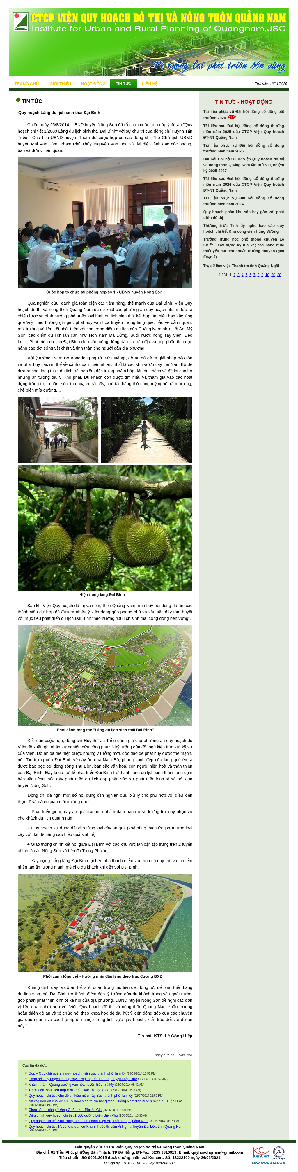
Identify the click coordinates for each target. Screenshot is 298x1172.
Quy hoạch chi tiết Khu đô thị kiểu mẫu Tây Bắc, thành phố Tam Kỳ (81, 1096)
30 (279, 275)
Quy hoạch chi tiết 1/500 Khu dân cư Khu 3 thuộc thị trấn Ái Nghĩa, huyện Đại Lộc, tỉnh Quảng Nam (106, 1126)
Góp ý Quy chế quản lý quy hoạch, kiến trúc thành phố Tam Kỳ (77, 1073)
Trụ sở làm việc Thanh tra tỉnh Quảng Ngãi (241, 266)
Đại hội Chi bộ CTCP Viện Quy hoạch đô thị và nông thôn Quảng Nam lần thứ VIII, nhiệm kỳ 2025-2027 (243, 165)
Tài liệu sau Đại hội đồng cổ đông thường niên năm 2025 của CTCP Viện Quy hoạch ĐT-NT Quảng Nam (243, 132)
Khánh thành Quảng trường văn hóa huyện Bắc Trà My (71, 1084)
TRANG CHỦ (26, 83)
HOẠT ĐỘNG (93, 83)
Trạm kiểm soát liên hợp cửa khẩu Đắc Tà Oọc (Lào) (69, 1090)
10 (267, 275)
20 (273, 275)
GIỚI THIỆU (60, 83)
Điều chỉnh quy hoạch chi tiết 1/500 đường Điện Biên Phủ (73, 1115)
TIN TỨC (123, 83)
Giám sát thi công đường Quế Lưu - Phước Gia (65, 1110)
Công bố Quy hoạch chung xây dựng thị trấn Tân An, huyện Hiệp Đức (83, 1079)
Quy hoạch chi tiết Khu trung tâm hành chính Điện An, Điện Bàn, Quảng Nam (88, 1121)
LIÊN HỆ (150, 83)
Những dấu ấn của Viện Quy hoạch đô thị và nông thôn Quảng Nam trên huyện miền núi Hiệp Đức (105, 1101)
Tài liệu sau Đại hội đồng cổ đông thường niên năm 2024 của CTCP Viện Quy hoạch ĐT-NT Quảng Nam (243, 184)
